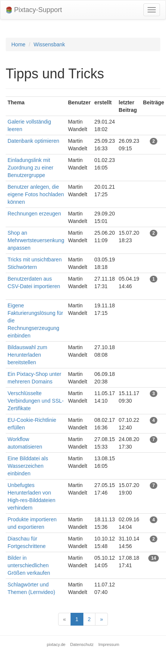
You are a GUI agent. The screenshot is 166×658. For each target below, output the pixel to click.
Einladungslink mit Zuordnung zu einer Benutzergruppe (30, 167)
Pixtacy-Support (34, 10)
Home (18, 44)
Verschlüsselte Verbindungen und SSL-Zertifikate (36, 400)
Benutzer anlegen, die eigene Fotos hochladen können (36, 194)
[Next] (101, 619)
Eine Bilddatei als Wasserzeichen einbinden (28, 465)
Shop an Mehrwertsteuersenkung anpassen (36, 240)
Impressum (108, 644)
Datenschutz (82, 644)
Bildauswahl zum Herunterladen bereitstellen (27, 354)
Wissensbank (49, 44)
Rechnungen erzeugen (34, 214)
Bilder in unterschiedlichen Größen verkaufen (29, 565)
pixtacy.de (56, 644)
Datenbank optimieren (33, 141)
